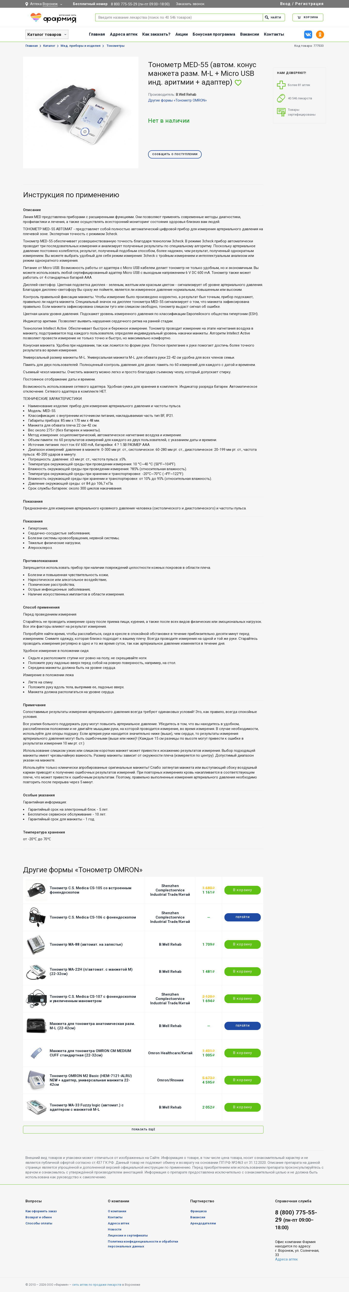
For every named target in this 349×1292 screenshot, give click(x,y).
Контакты (274, 34)
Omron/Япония (170, 1080)
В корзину (242, 890)
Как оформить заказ (41, 1211)
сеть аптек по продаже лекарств (96, 1284)
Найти (273, 17)
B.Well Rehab (170, 944)
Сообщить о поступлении (175, 154)
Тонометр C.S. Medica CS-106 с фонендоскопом (93, 917)
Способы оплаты (38, 1223)
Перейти (243, 917)
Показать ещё (143, 1129)
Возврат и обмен (38, 1217)
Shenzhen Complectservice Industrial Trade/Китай (170, 890)
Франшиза (198, 1211)
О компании (117, 1211)
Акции (181, 34)
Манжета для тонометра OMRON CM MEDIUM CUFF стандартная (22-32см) (90, 1053)
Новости (114, 1229)
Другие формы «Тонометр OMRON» (177, 100)
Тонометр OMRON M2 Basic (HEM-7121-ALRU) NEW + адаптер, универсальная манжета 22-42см (91, 1080)
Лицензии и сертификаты (128, 1235)
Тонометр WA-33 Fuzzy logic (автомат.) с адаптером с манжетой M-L (87, 1107)
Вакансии (249, 34)
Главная (97, 34)
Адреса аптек (123, 34)
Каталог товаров (44, 34)
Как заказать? (156, 34)
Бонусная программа (214, 34)
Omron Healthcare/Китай (170, 1053)
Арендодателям (203, 1223)
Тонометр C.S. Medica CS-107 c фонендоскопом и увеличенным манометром (93, 998)
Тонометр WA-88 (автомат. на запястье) (86, 944)
